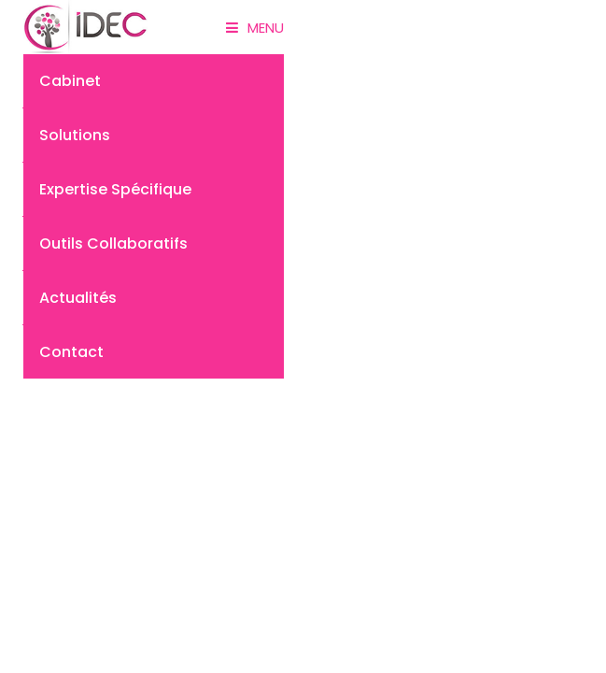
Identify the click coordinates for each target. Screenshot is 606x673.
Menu (255, 27)
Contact (71, 352)
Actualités (78, 297)
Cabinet (70, 81)
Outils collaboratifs (113, 243)
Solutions (74, 135)
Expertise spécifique (115, 189)
